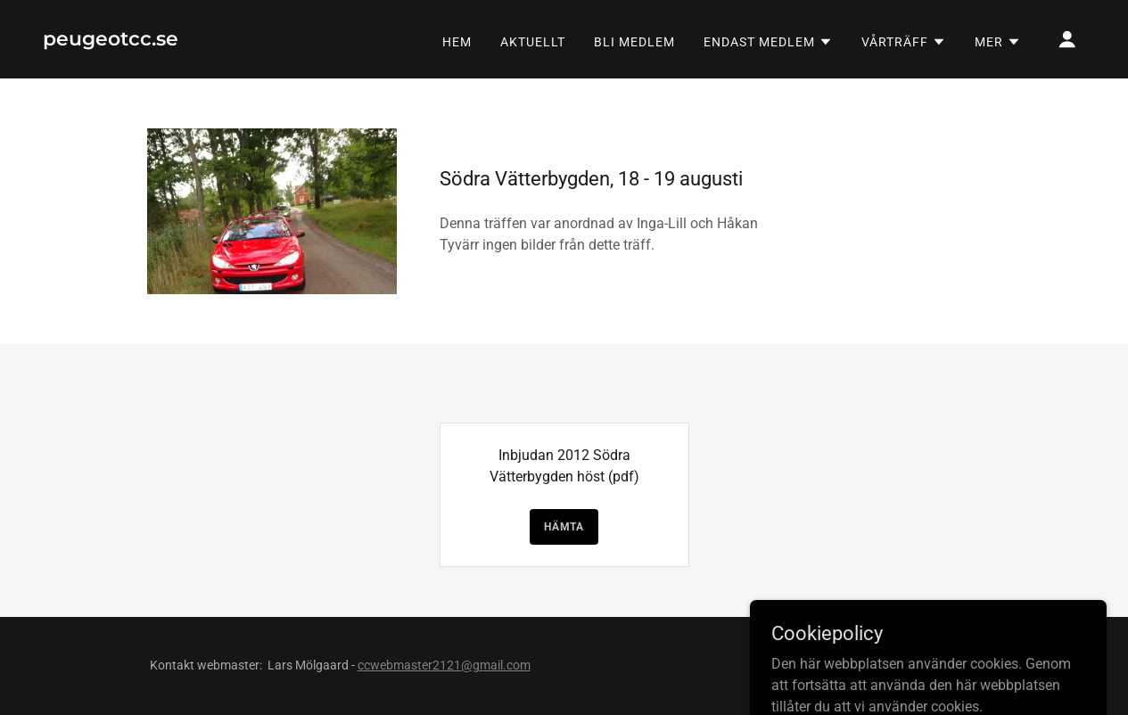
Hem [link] (457, 42)
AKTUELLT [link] (532, 42)
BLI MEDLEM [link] (634, 42)
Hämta (564, 527)
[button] (768, 42)
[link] (110, 40)
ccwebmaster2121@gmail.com (444, 665)
